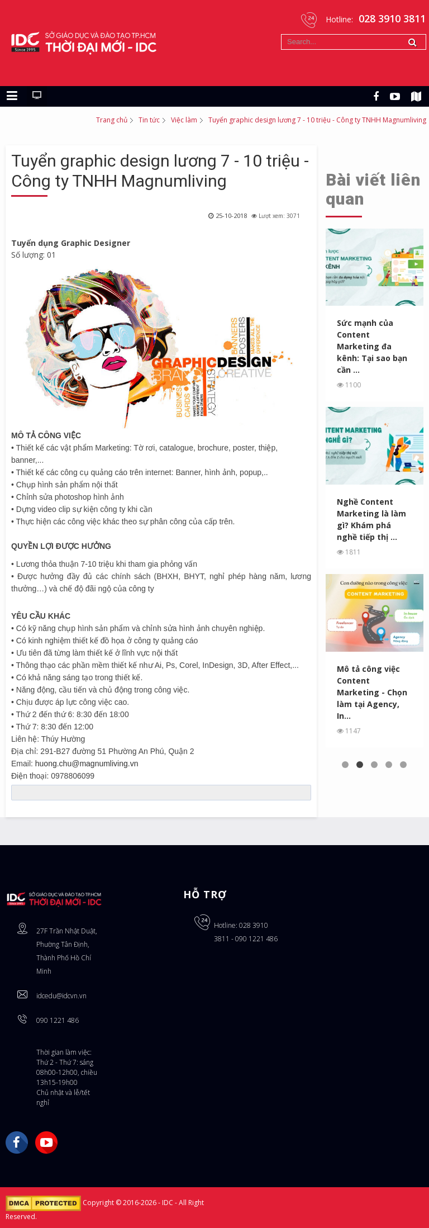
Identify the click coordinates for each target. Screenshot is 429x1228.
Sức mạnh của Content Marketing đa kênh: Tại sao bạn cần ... (372, 346)
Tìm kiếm (281, 34)
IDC (168, 1203)
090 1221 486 (57, 1020)
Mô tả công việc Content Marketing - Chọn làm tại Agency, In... (372, 692)
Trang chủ (111, 120)
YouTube (46, 1142)
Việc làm (184, 120)
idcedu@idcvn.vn (61, 996)
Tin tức (149, 120)
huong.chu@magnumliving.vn (87, 763)
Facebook (17, 1142)
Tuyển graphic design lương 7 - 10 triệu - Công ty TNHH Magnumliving (160, 171)
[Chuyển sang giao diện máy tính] (37, 96)
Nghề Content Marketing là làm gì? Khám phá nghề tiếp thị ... (371, 519)
